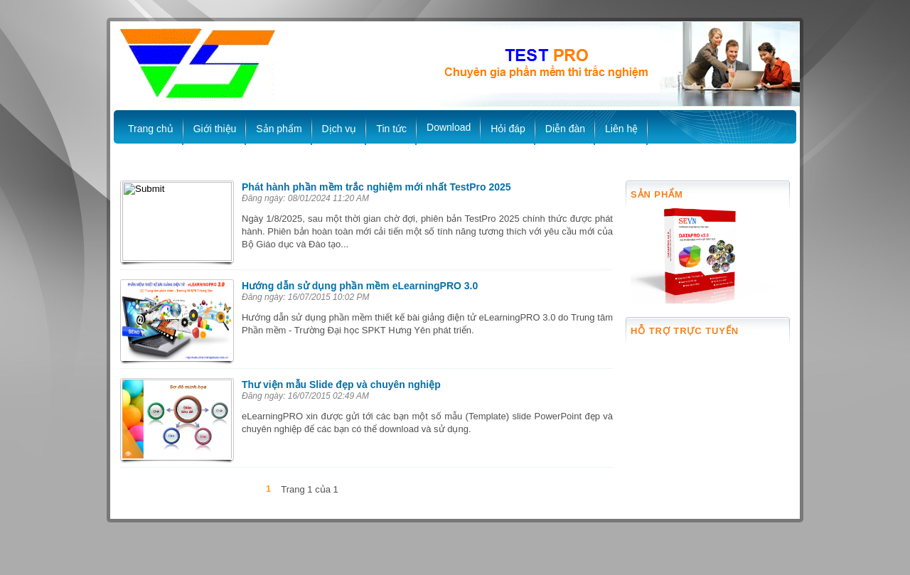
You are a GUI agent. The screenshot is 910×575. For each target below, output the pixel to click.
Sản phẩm (278, 128)
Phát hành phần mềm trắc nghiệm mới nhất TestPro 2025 (376, 187)
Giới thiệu (215, 128)
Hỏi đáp (508, 128)
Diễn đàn (565, 128)
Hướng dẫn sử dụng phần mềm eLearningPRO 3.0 (360, 285)
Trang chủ (150, 128)
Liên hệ (621, 128)
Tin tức (391, 128)
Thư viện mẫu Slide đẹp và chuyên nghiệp (341, 384)
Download (449, 127)
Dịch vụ (339, 128)
